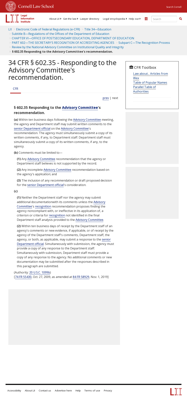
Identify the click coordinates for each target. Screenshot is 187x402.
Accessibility (14, 390)
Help (78, 390)
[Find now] (180, 19)
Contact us (45, 390)
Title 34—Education (97, 29)
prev (106, 98)
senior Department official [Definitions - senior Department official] (32, 128)
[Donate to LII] (146, 18)
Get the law (69, 18)
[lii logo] (20, 19)
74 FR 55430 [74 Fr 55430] (23, 277)
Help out (134, 18)
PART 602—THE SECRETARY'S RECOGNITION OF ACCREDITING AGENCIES (63, 43)
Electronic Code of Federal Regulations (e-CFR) (48, 29)
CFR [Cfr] (15, 89)
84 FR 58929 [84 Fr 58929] (81, 277)
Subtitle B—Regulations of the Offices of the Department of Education (60, 34)
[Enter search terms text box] (164, 19)
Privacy (108, 390)
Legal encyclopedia (114, 18)
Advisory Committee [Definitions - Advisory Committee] (80, 107)
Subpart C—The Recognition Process (144, 43)
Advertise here (63, 390)
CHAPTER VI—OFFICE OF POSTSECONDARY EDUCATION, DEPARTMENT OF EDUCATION (73, 38)
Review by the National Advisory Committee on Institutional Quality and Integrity (68, 47)
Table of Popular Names (150, 82)
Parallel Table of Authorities (144, 89)
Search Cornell (173, 7)
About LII (54, 18)
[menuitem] (54, 19)
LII (10, 29)
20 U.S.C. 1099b (39, 272)
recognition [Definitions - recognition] (43, 206)
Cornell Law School (35, 5)
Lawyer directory (89, 18)
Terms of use (92, 390)
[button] (180, 18)
